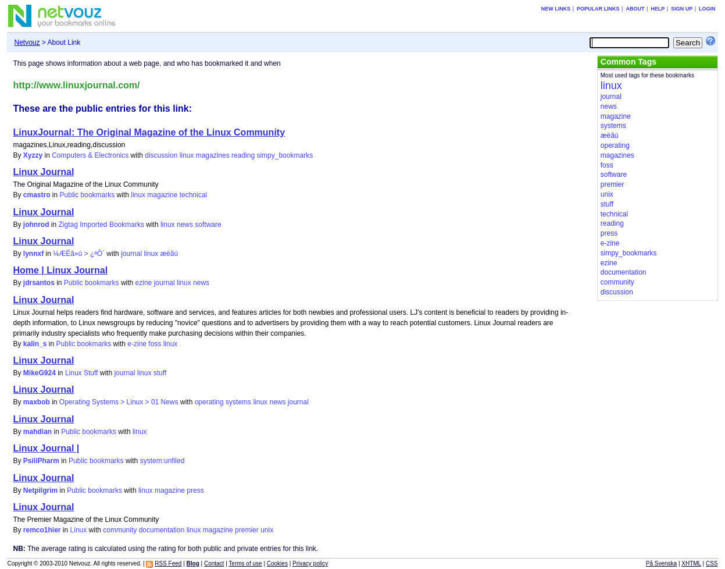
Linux (78, 530)
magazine (162, 195)
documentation (162, 530)
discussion (161, 155)
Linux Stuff (81, 373)
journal (131, 254)
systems (238, 402)
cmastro (37, 195)
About (635, 9)
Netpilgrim (40, 490)
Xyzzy (32, 155)
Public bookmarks (87, 195)
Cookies (277, 563)
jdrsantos (39, 283)
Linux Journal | (46, 448)
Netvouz (27, 42)
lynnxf (33, 254)
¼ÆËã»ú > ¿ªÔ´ (79, 254)
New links (556, 9)
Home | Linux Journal (60, 270)
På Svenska (661, 563)
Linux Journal (43, 172)
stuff (159, 373)
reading (243, 155)
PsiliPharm (41, 461)
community (120, 530)
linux (187, 155)
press (195, 490)
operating (209, 402)
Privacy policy (310, 563)
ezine (143, 283)
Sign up (681, 9)
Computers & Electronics (90, 155)
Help (658, 9)
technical (193, 195)
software (208, 225)
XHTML (691, 563)
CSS (712, 563)
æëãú (169, 254)
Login (707, 9)
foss (154, 344)
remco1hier (42, 530)
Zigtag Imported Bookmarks (101, 225)
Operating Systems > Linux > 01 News (118, 402)
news (185, 225)
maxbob (36, 402)
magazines (213, 155)
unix (266, 530)
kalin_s (35, 344)
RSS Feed (168, 563)
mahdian (37, 432)
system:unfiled (162, 461)
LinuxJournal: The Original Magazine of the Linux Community (149, 132)
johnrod (36, 225)
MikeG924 (39, 373)
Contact (214, 563)
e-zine (137, 344)
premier (247, 530)
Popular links (598, 9)
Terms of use (245, 563)
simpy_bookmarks (284, 155)
